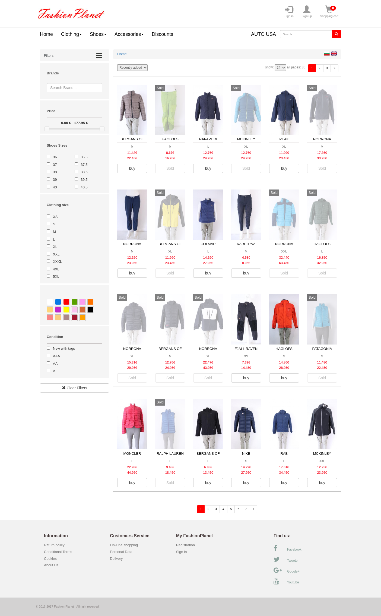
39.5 (84, 180)
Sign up (307, 12)
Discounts (162, 34)
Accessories (129, 34)
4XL (56, 269)
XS (55, 217)
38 (55, 172)
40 (55, 187)
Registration (185, 545)
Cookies (50, 559)
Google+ (287, 570)
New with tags (64, 348)
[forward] (334, 68)
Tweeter (286, 559)
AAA (56, 356)
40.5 (84, 187)
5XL (56, 276)
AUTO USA (263, 34)
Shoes (98, 34)
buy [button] (132, 168)
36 (55, 157)
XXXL (57, 262)
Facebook (287, 548)
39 (55, 180)
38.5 (84, 172)
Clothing (71, 34)
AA (55, 364)
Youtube (286, 581)
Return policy (54, 545)
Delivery (116, 559)
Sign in (289, 12)
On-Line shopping (125, 545)
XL (55, 247)
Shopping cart (329, 12)
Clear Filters (74, 388)
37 (55, 165)
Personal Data (121, 552)
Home (46, 34)
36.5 (84, 157)
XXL (56, 254)
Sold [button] (170, 168)
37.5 (84, 165)
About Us (51, 565)
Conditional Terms (58, 552)
